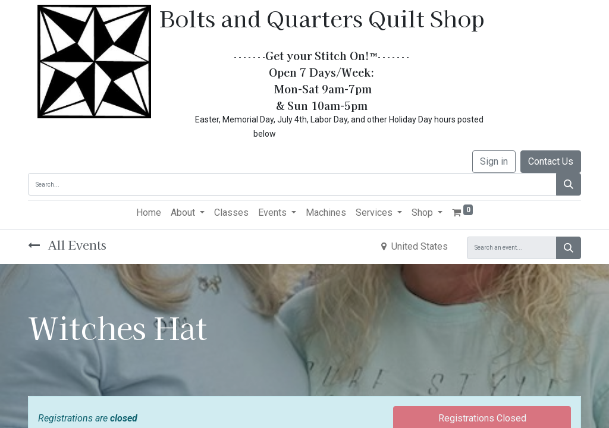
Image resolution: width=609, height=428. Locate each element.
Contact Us (550, 161)
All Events (67, 244)
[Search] (568, 184)
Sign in (494, 161)
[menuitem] (148, 213)
